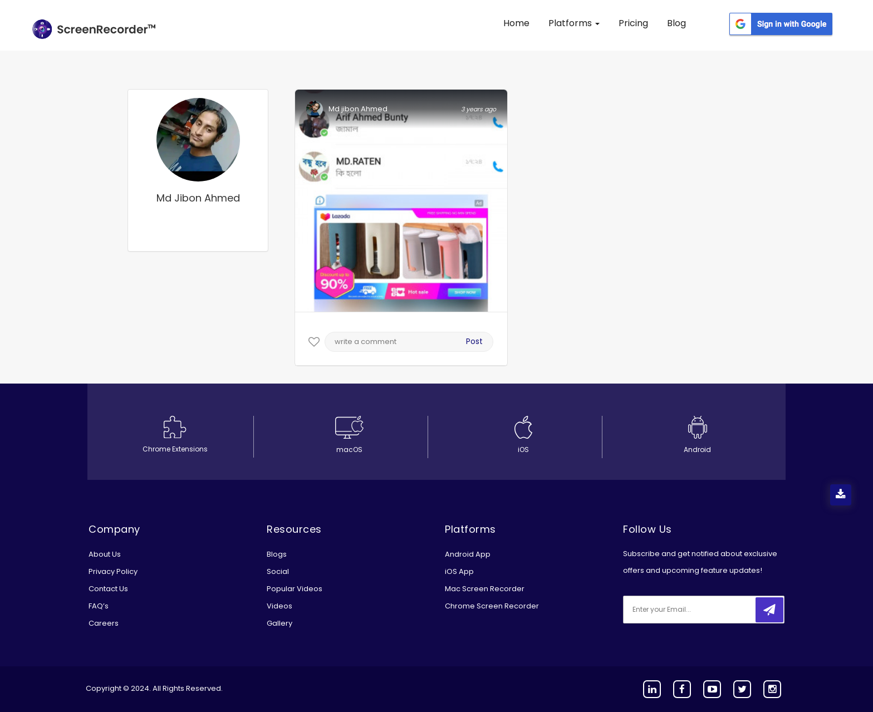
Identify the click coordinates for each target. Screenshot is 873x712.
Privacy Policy (113, 571)
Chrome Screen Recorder (492, 606)
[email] (697, 609)
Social (278, 571)
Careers (104, 623)
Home (516, 23)
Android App (468, 554)
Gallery (279, 623)
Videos (279, 606)
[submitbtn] (769, 609)
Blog (676, 23)
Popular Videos (294, 588)
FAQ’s (99, 606)
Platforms (574, 23)
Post (474, 341)
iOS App (459, 571)
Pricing (633, 23)
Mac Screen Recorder (484, 588)
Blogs (277, 554)
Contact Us (108, 588)
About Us (105, 554)
